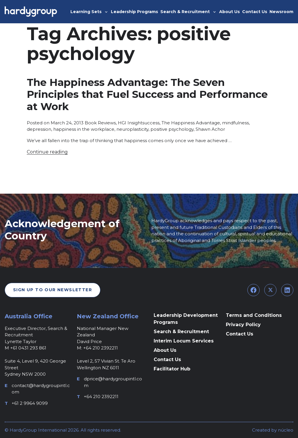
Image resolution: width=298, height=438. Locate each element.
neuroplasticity (132, 129)
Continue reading (47, 152)
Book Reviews (100, 123)
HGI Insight (130, 123)
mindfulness (235, 123)
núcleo (285, 430)
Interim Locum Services (184, 341)
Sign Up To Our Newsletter (52, 289)
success (150, 123)
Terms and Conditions (254, 315)
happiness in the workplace (83, 129)
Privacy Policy (243, 324)
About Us (165, 350)
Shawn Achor (210, 129)
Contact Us (167, 359)
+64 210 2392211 (101, 396)
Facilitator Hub (172, 369)
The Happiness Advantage (191, 123)
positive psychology (172, 129)
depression (39, 129)
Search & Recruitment (181, 331)
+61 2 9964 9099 (30, 403)
